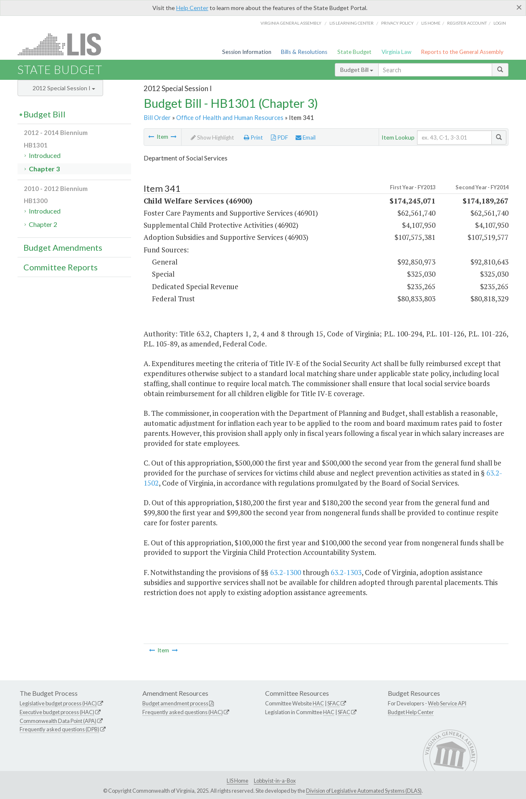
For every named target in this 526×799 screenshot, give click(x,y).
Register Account (467, 22)
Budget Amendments (62, 247)
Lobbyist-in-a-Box (275, 780)
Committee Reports (60, 267)
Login (499, 22)
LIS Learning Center (351, 22)
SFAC (333, 703)
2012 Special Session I (64, 88)
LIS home (430, 22)
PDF (279, 137)
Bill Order (157, 117)
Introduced (45, 155)
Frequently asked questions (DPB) (59, 729)
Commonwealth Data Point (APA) (58, 721)
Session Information (246, 51)
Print (253, 137)
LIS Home (237, 780)
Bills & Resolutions (304, 51)
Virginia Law (396, 51)
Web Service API (447, 703)
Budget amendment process (175, 703)
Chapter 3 (44, 169)
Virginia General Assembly (290, 22)
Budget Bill (356, 69)
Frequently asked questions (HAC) (182, 712)
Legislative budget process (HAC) (58, 703)
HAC (318, 703)
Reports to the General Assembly (462, 51)
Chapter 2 (43, 224)
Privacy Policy (397, 22)
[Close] (519, 7)
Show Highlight (212, 137)
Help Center (192, 7)
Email (306, 137)
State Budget (354, 51)
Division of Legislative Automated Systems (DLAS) (364, 790)
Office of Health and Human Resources (229, 117)
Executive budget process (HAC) (57, 712)
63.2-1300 (285, 572)
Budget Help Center (411, 712)
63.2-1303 (346, 572)
